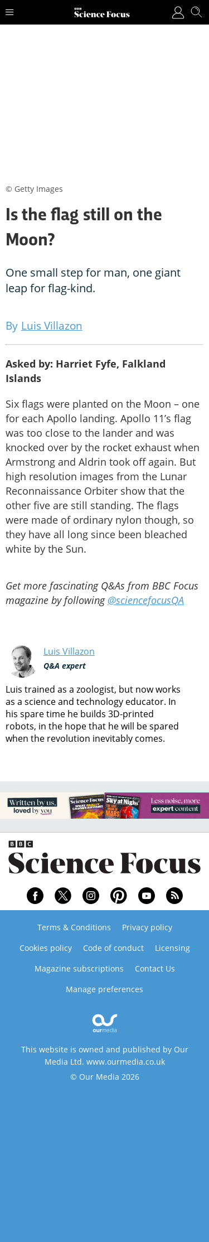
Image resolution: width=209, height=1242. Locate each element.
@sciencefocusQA (146, 600)
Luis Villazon (69, 651)
